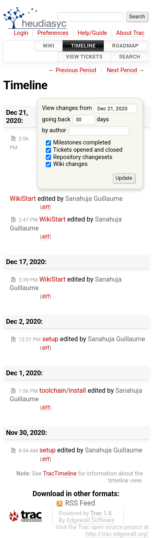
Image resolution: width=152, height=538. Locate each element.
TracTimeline (60, 473)
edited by (82, 339)
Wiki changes (67, 164)
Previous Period (76, 70)
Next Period (122, 70)
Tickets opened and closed (84, 149)
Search (129, 57)
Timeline (83, 46)
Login (21, 33)
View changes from (89, 108)
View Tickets (84, 57)
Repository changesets (79, 157)
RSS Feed (80, 503)
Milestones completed (78, 142)
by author (85, 130)
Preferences (53, 33)
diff (45, 207)
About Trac (130, 33)
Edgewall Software (90, 520)
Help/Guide (92, 33)
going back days (75, 119)
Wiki (48, 46)
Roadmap (125, 46)
